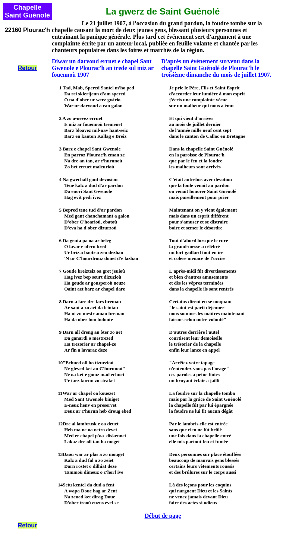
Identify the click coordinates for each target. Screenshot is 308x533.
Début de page (163, 516)
